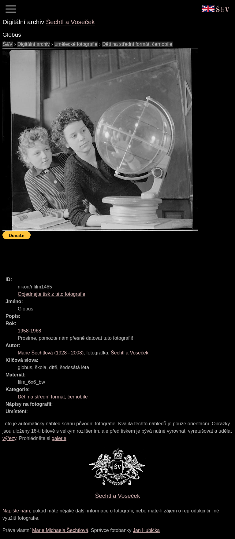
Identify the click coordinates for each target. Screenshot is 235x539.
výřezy (9, 438)
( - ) (51, 352)
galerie (59, 438)
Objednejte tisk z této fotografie (51, 294)
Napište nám (16, 510)
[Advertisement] (113, 255)
